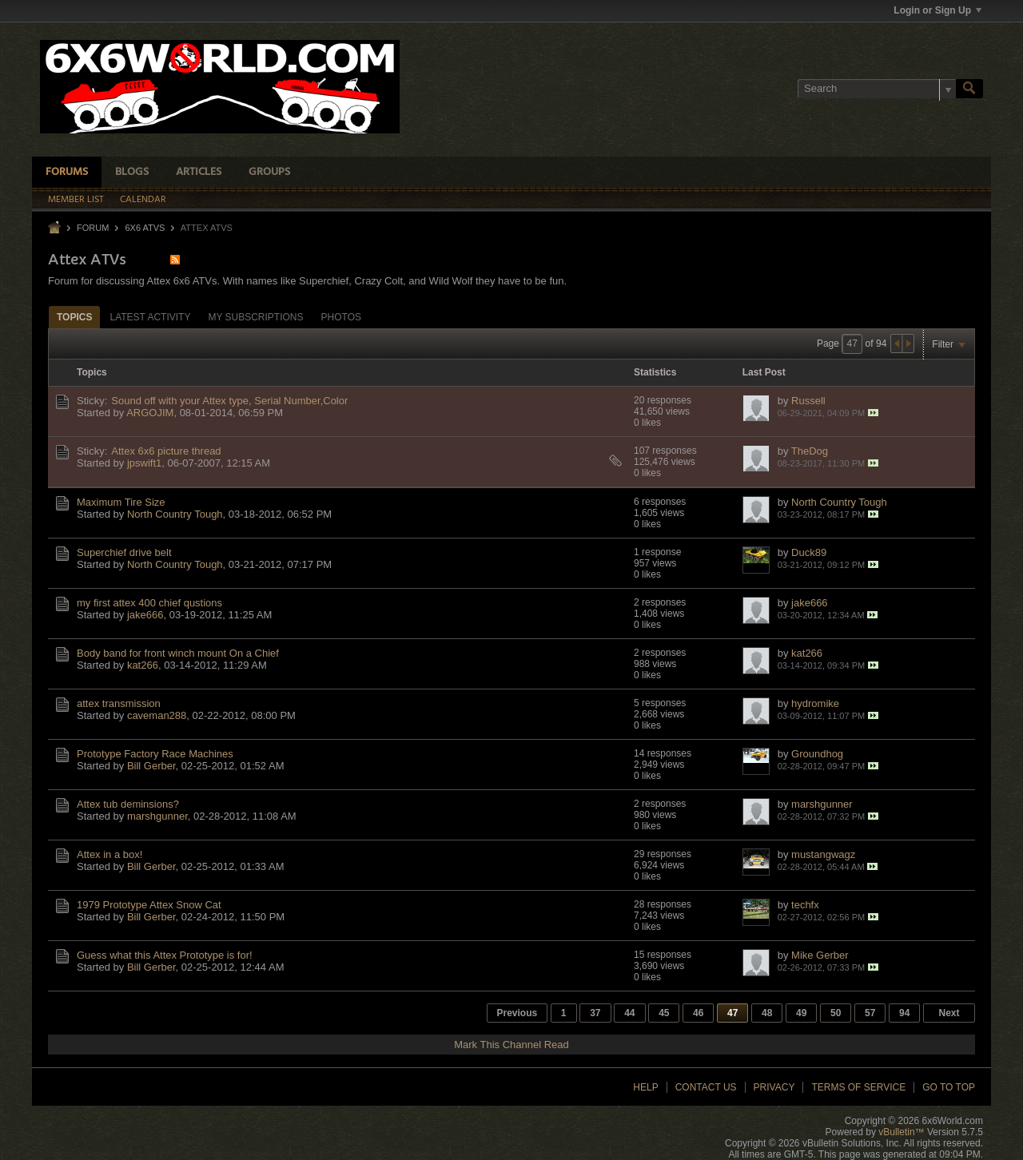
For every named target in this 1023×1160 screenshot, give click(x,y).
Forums (67, 172)
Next (948, 1013)
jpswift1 (144, 463)
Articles (198, 172)
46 (698, 1013)
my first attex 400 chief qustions (149, 603)
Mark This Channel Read (511, 1045)
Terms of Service (858, 1087)
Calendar (143, 200)
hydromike (815, 703)
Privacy (774, 1087)
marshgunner (157, 816)
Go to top (948, 1087)
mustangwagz (823, 854)
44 (629, 1013)
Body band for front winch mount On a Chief (178, 653)
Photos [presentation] (341, 317)
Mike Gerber (820, 955)
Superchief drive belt (124, 552)
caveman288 (156, 715)
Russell (808, 401)
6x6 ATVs (145, 227)
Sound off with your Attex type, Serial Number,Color (229, 401)
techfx (805, 905)
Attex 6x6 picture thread (166, 451)
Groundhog (817, 754)
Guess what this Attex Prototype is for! (165, 955)
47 (732, 1013)
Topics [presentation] (74, 317)
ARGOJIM (149, 413)
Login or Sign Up (937, 10)
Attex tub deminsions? (128, 804)
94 (904, 1013)
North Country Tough (175, 514)
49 (801, 1013)
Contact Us (706, 1087)
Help (645, 1087)
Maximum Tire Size (121, 502)
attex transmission (119, 703)
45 (664, 1013)
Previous (517, 1013)
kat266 (142, 665)
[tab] (74, 316)
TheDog (809, 451)
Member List (76, 200)
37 (595, 1013)
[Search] (877, 88)
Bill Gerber (151, 766)
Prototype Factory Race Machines (155, 754)
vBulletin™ (901, 1132)
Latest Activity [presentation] (149, 317)
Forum (93, 227)
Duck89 (808, 552)
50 (835, 1013)
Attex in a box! (109, 854)
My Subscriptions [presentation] (255, 317)
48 (767, 1013)
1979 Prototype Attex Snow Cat (149, 905)
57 (870, 1013)
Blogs (132, 172)
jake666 (145, 615)
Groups (269, 172)
